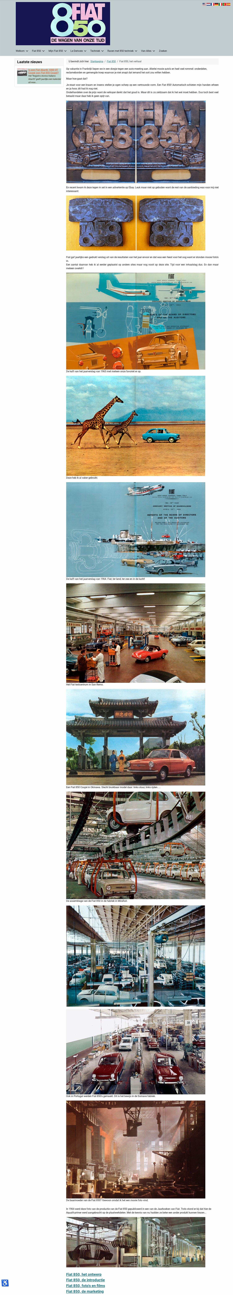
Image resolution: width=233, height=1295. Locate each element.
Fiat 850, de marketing (85, 1291)
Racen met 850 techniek (120, 50)
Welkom (20, 50)
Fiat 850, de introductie (85, 1280)
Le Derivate (77, 50)
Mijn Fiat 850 (56, 50)
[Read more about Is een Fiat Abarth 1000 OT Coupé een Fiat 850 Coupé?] (43, 71)
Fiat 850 (36, 50)
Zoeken (163, 50)
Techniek (95, 50)
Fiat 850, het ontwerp (84, 1274)
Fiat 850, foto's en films (85, 1286)
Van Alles (146, 50)
